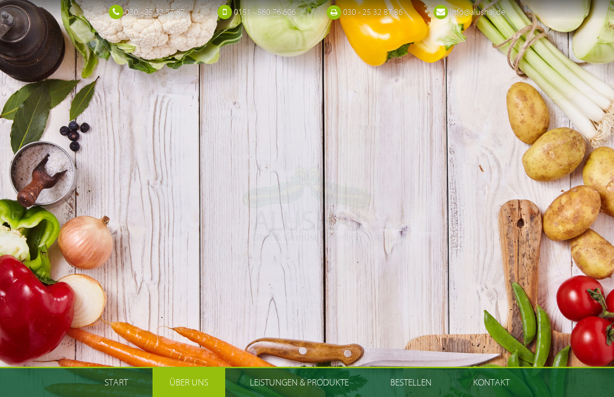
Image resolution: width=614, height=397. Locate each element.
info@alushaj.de (477, 12)
